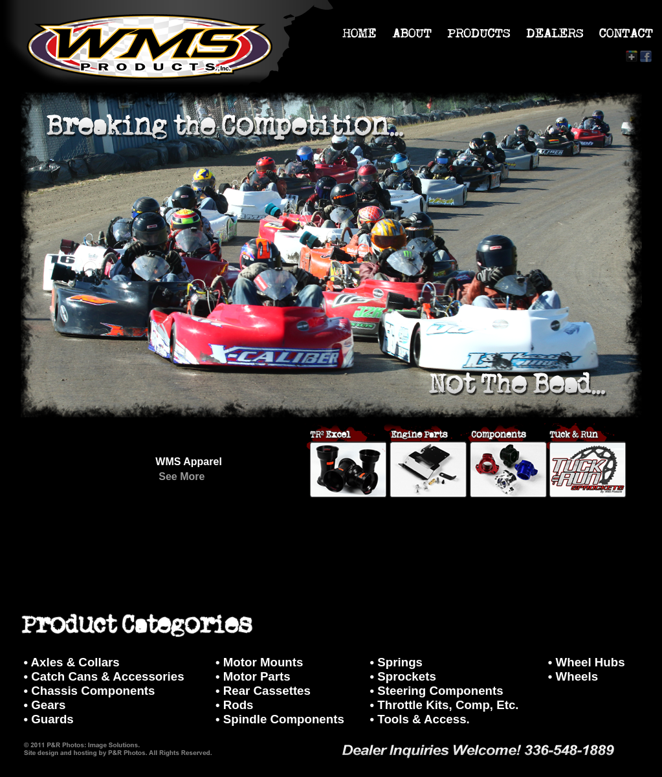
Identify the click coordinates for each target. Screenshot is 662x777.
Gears (48, 705)
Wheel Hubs (590, 662)
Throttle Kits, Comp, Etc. (447, 705)
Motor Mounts (263, 662)
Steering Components (440, 690)
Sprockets (406, 676)
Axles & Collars (75, 662)
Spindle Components (283, 719)
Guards (52, 719)
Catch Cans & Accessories (107, 676)
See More (181, 476)
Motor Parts (257, 676)
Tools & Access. (423, 719)
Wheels (577, 676)
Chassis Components (93, 690)
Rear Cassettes (267, 690)
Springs (400, 662)
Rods (238, 705)
